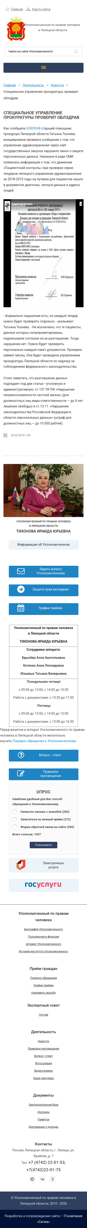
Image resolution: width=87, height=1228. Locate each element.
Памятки (43, 1119)
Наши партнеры (43, 1078)
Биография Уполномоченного (43, 929)
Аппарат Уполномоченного (43, 944)
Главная (17, 9)
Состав (43, 1014)
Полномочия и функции (43, 936)
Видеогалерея (43, 1070)
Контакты (43, 1144)
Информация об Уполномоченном (43, 544)
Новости (57, 85)
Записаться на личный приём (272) (46, 819)
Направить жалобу (43, 992)
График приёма (43, 985)
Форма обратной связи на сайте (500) (47, 827)
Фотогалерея (43, 1063)
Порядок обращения (43, 978)
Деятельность (33, 85)
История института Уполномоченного (43, 951)
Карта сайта (41, 9)
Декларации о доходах (43, 1127)
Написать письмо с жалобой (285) (45, 811)
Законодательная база (43, 1104)
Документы (43, 1095)
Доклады (43, 1112)
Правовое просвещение (43, 1048)
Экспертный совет (43, 1005)
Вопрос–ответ (43, 1056)
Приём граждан (43, 968)
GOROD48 (33, 128)
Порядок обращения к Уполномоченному (44, 741)
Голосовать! (43, 845)
